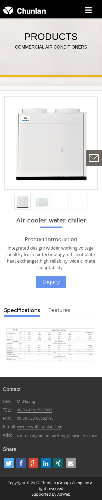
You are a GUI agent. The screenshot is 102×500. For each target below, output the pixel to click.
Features (59, 310)
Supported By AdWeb (51, 494)
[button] (9, 463)
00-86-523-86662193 (35, 418)
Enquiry (51, 281)
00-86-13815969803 (34, 409)
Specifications (22, 310)
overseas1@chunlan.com (39, 426)
